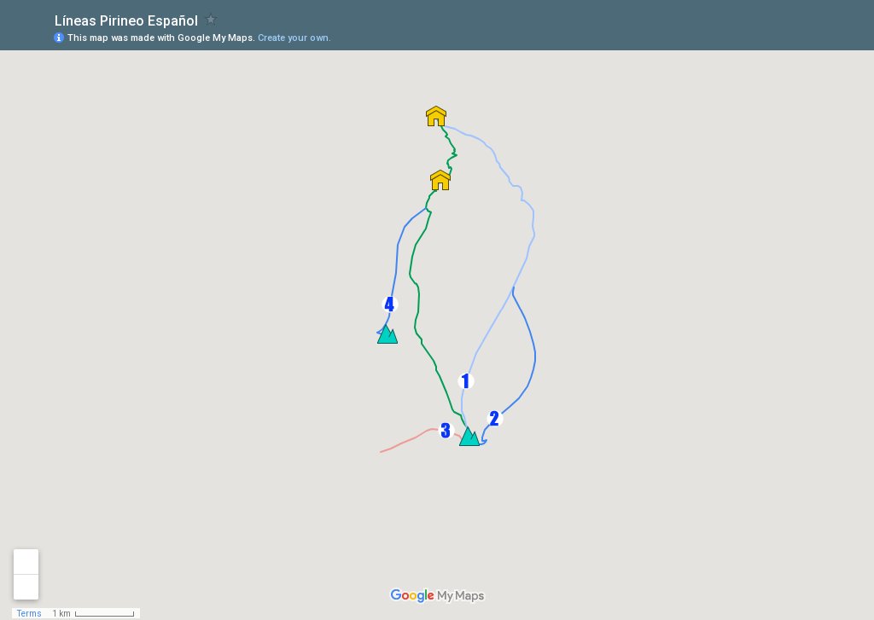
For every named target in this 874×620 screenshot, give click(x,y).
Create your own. (294, 37)
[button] (466, 381)
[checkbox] (211, 19)
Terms (29, 613)
